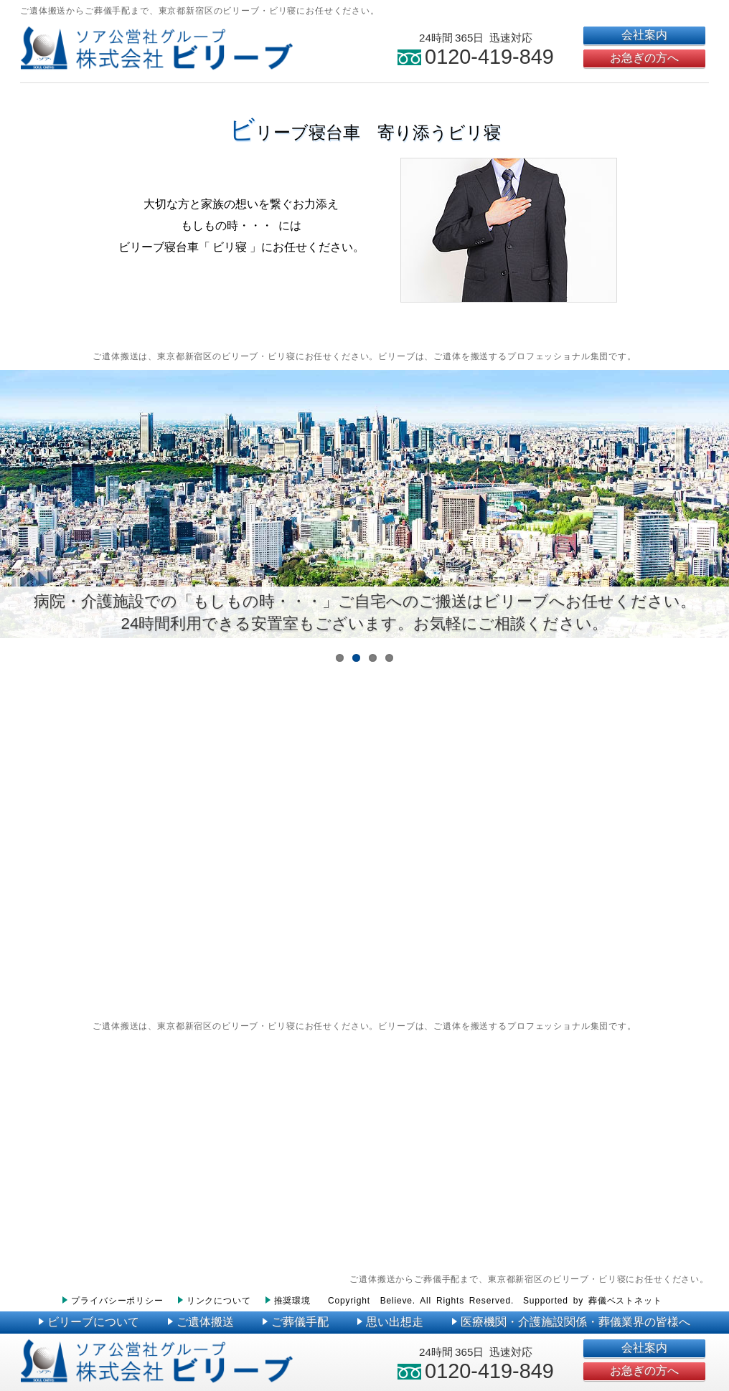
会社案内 (644, 35)
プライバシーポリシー (112, 1301)
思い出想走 (390, 1322)
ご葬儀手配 (296, 1322)
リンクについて (214, 1301)
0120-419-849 (476, 56)
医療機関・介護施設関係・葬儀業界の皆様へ (571, 1322)
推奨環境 (288, 1301)
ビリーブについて (89, 1322)
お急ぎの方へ (644, 58)
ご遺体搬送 (201, 1322)
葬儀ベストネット (625, 1301)
